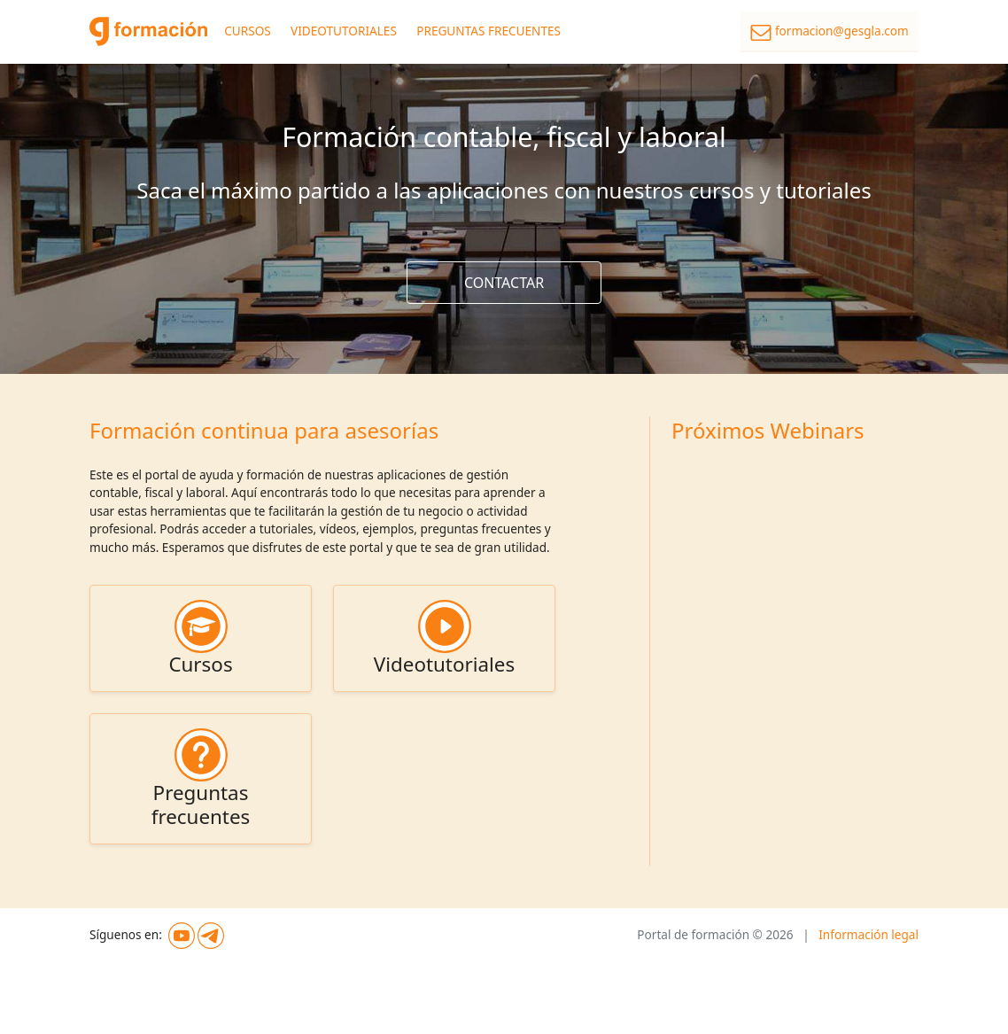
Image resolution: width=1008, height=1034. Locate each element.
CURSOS (247, 30)
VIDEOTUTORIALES (344, 30)
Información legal (868, 934)
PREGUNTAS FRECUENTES (488, 30)
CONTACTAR (504, 282)
